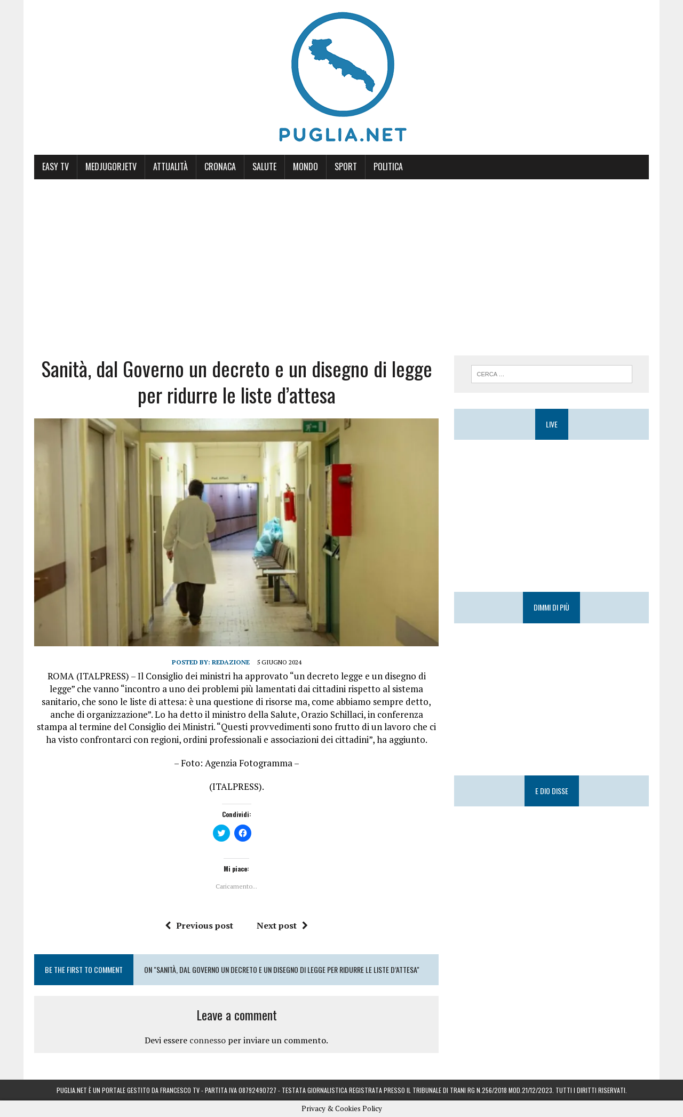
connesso (207, 1040)
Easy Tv (55, 166)
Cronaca (220, 166)
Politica (388, 166)
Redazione (231, 662)
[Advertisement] (341, 259)
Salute (264, 166)
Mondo (305, 166)
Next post (282, 925)
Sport (346, 166)
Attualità (170, 166)
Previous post (199, 925)
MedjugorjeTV (111, 166)
